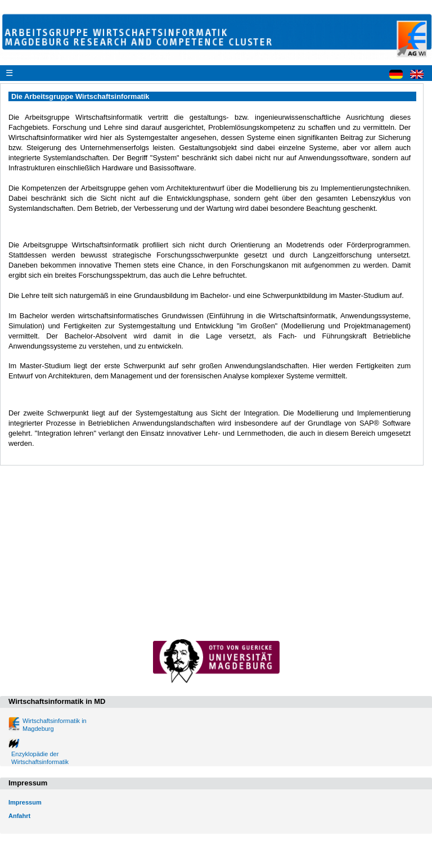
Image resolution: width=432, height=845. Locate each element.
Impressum (25, 802)
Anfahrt (19, 815)
